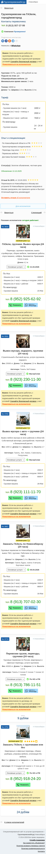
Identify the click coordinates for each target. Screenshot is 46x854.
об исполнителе (15, 198)
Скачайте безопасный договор (23, 61)
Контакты (41, 851)
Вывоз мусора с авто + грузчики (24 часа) (23, 433)
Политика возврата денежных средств (30, 846)
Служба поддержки (37, 840)
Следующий (36, 213)
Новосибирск (39, 226)
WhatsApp (15, 46)
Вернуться (8, 8)
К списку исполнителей (14, 822)
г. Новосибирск (33, 2)
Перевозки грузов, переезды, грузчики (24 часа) (23, 655)
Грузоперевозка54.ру (14, 2)
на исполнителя (16, 64)
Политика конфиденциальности (33, 848)
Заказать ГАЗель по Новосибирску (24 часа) (23, 545)
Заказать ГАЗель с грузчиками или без (23, 746)
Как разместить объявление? (34, 843)
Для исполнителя (23, 206)
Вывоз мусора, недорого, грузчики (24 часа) (23, 352)
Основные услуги (15, 267)
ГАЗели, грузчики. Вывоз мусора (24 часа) (23, 245)
